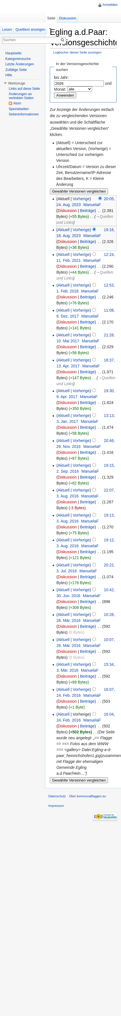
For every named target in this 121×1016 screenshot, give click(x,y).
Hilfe (8, 75)
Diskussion (67, 210)
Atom (17, 103)
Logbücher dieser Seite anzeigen (77, 52)
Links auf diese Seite (24, 89)
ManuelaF (92, 204)
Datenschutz (57, 796)
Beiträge (87, 210)
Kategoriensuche (18, 59)
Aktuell (64, 229)
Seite (51, 18)
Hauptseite (13, 53)
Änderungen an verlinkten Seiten (21, 96)
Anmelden (110, 5)
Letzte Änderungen (19, 64)
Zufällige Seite (16, 70)
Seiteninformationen (24, 114)
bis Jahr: (61, 77)
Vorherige (81, 198)
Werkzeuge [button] (16, 83)
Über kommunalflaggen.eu (87, 796)
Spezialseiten (19, 109)
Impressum (56, 805)
